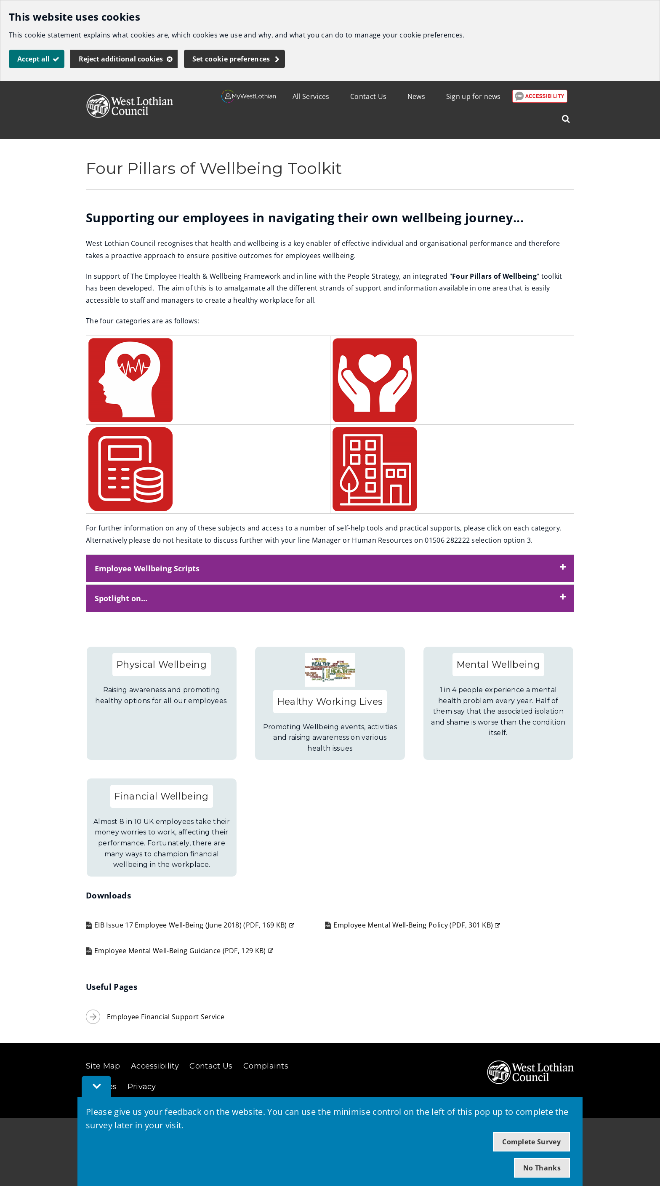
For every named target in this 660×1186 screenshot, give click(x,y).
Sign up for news (473, 96)
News (416, 96)
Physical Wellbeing (162, 664)
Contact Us (368, 96)
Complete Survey (531, 1141)
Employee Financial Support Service (165, 1016)
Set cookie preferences (231, 59)
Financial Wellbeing (161, 796)
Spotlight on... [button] (121, 598)
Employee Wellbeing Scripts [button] (147, 568)
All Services (311, 96)
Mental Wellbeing (498, 664)
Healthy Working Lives (330, 701)
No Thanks (542, 1168)
